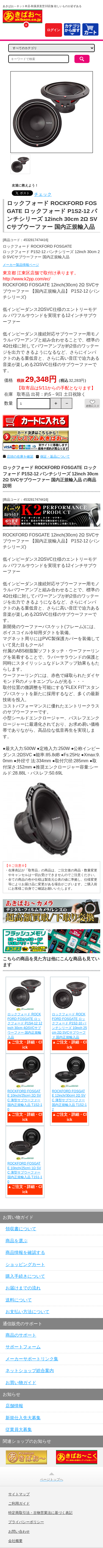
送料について (18, 1300)
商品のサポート (20, 1335)
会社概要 (15, 1541)
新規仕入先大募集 (23, 1417)
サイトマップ (19, 1494)
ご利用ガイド (19, 1503)
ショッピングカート (25, 1264)
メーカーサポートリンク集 (31, 1359)
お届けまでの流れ (23, 1288)
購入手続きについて (25, 1276)
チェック (43, 194)
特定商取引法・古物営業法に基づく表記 (40, 1513)
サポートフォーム (23, 1347)
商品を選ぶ (16, 1240)
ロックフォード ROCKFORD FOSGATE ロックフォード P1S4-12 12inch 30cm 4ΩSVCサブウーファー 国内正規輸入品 (24, 1025)
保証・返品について (55, 456)
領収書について (20, 1228)
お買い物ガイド (20, 1382)
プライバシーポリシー (26, 1522)
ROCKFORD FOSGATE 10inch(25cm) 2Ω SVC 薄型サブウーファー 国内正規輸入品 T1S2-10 (24, 1100)
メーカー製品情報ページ (21, 265)
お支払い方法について (27, 1311)
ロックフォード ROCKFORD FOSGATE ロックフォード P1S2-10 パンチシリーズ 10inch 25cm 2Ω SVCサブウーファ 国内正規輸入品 (69, 1025)
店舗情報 (14, 1405)
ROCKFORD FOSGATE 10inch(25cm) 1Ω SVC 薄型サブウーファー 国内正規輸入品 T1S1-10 (24, 1173)
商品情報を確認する (25, 1252)
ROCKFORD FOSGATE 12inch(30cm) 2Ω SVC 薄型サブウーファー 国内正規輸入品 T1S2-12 (69, 1100)
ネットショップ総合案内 (29, 1370)
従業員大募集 (18, 1429)
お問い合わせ (19, 1532)
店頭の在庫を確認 (20, 456)
